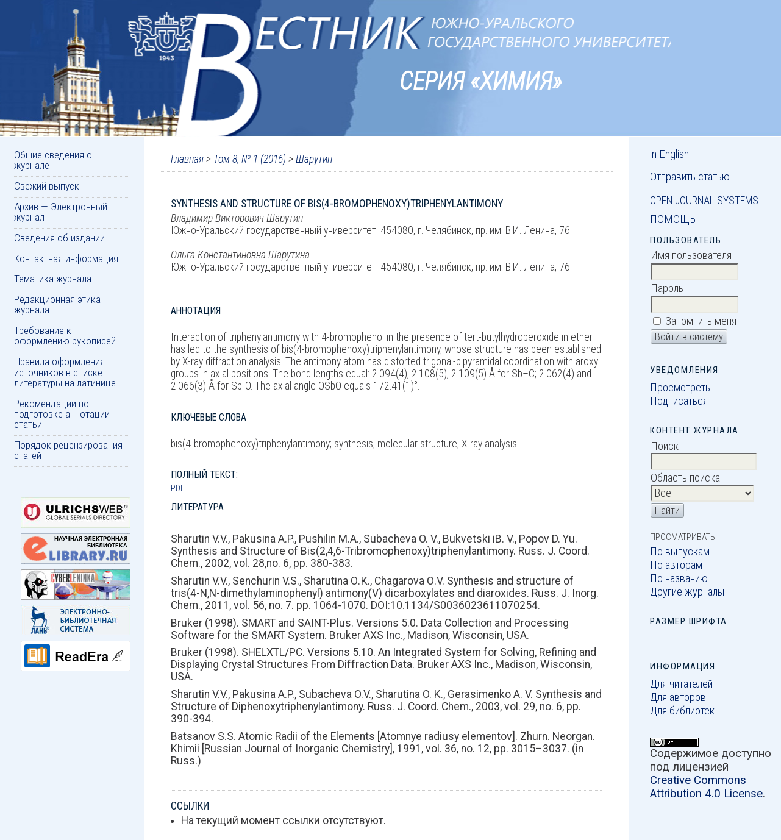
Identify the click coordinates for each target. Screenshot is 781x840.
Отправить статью (690, 176)
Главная (187, 159)
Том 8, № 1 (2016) (249, 159)
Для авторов (678, 697)
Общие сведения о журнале (53, 160)
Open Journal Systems (704, 200)
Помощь (673, 219)
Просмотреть (680, 387)
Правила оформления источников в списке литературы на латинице (65, 372)
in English (669, 154)
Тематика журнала (52, 278)
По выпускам (680, 551)
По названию (679, 578)
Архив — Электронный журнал (60, 212)
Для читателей (681, 684)
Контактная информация (66, 258)
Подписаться (679, 401)
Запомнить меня (700, 321)
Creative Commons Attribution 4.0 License (706, 787)
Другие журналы (687, 592)
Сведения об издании (59, 238)
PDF (178, 488)
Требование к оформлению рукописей (65, 335)
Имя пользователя (691, 255)
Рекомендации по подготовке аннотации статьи (62, 414)
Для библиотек (682, 710)
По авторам (676, 565)
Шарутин (314, 159)
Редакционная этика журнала (57, 304)
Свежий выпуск (46, 186)
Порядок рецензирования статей (68, 450)
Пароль (667, 288)
